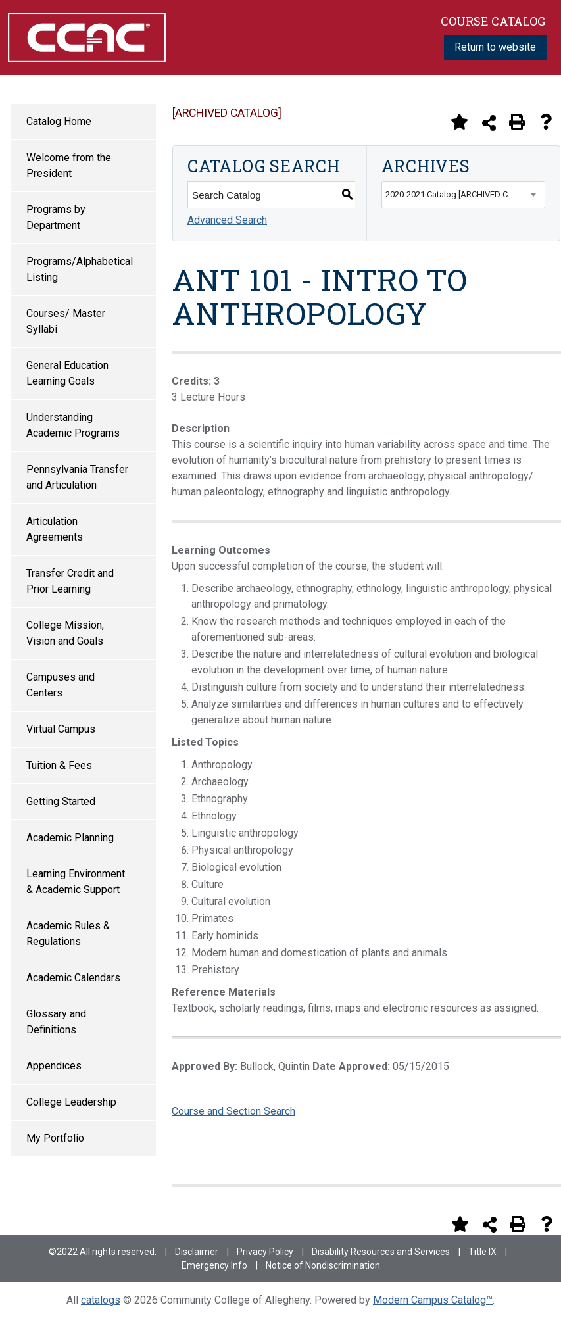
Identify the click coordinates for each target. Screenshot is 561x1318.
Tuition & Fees (59, 765)
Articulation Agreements (54, 529)
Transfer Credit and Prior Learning (70, 581)
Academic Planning (70, 837)
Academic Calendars (73, 977)
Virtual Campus (60, 729)
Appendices (54, 1066)
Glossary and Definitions (56, 1022)
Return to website (495, 47)
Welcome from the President (68, 165)
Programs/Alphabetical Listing (79, 269)
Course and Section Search (233, 1111)
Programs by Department (55, 217)
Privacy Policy (265, 1251)
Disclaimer (196, 1251)
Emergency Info (214, 1265)
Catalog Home (58, 121)
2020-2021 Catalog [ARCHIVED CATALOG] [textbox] (463, 194)
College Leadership (71, 1102)
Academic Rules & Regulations (68, 933)
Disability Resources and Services (381, 1251)
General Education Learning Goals (67, 373)
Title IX (482, 1251)
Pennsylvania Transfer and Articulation (77, 477)
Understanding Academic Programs (73, 425)
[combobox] (463, 194)
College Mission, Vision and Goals (65, 633)
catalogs (100, 1300)
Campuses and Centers (60, 685)
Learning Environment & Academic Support (75, 881)
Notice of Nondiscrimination (323, 1265)
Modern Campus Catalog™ (433, 1300)
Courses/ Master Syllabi (65, 321)
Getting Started (60, 801)
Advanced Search (227, 220)
